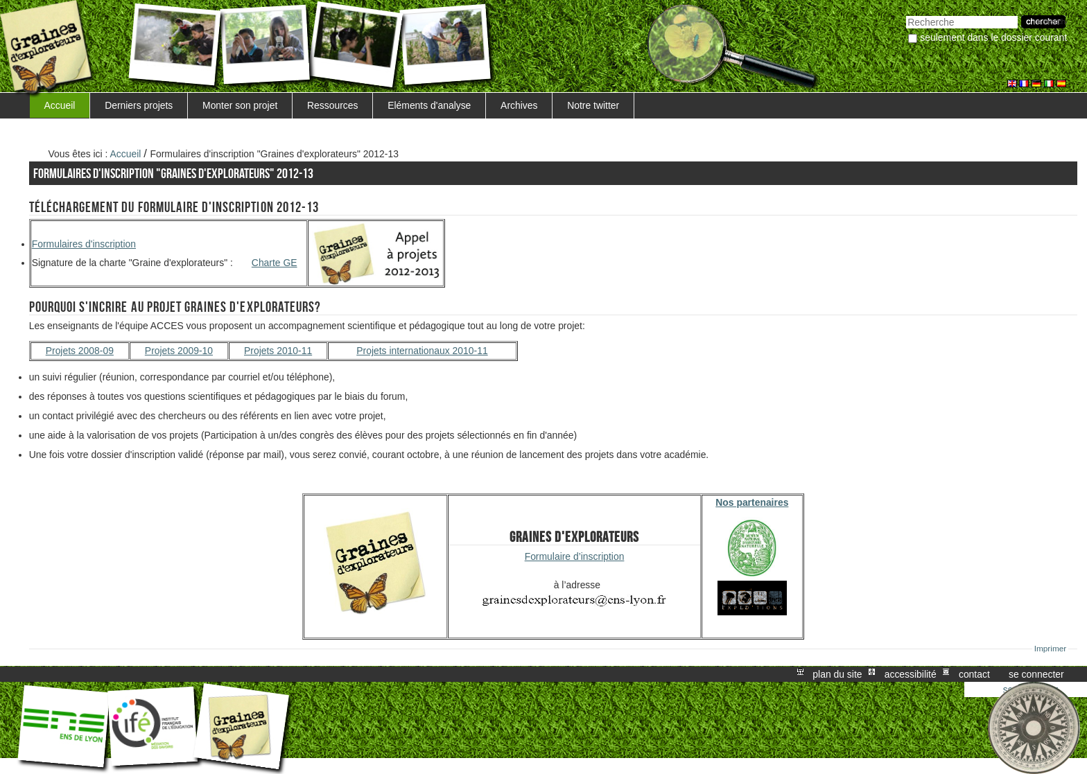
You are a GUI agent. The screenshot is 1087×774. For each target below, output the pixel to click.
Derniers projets (139, 105)
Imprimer (1050, 648)
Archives (519, 105)
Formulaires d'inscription (84, 243)
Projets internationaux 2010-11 (421, 350)
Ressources (332, 105)
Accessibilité (911, 674)
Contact (974, 674)
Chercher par (905, 14)
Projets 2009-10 (179, 350)
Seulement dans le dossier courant (993, 37)
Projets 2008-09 (80, 350)
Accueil (60, 105)
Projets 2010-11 (278, 350)
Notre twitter (593, 105)
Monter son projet (239, 105)
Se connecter (1036, 674)
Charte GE (274, 262)
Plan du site (837, 674)
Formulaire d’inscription (575, 556)
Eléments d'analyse (429, 105)
